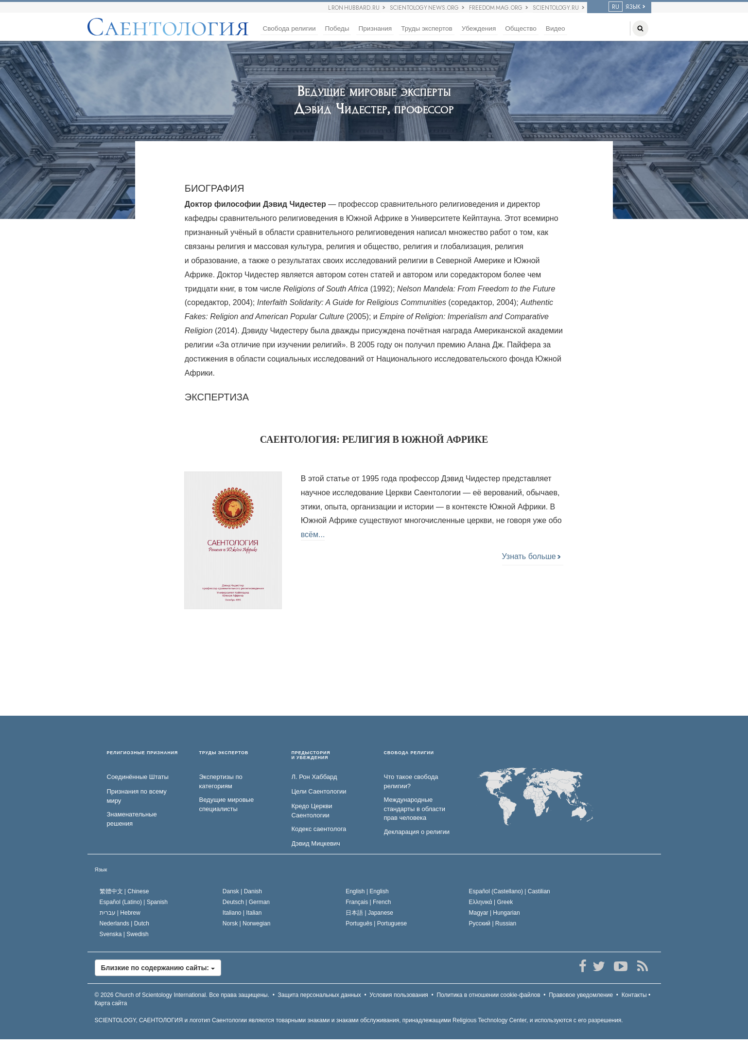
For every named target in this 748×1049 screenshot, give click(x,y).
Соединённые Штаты (138, 776)
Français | (368, 902)
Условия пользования (398, 995)
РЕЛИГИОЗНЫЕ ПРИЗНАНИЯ (142, 753)
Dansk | (242, 891)
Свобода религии (288, 28)
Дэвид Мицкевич (316, 843)
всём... (313, 534)
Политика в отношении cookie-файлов (488, 995)
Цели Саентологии (319, 791)
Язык (101, 869)
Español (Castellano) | (509, 891)
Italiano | (242, 912)
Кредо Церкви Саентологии (312, 810)
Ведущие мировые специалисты (226, 804)
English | (367, 891)
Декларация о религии (417, 831)
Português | (376, 923)
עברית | (120, 912)
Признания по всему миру (137, 796)
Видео (555, 28)
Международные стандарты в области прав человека (415, 808)
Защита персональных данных (319, 995)
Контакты (634, 995)
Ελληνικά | (491, 902)
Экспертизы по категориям (221, 781)
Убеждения (479, 28)
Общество (521, 28)
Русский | (493, 923)
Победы (337, 28)
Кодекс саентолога (319, 828)
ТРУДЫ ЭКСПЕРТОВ (224, 753)
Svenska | (124, 934)
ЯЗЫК (625, 6)
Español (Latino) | (134, 902)
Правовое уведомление (581, 995)
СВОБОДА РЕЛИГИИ (409, 753)
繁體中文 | (124, 891)
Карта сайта (111, 1003)
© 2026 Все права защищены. (182, 995)
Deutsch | (246, 902)
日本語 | (369, 912)
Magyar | (494, 912)
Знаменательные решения (132, 819)
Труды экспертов (426, 28)
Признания (375, 28)
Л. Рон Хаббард (314, 776)
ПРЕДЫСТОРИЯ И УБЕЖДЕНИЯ (311, 755)
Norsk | (247, 923)
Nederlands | (125, 923)
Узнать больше (531, 556)
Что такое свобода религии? (411, 781)
